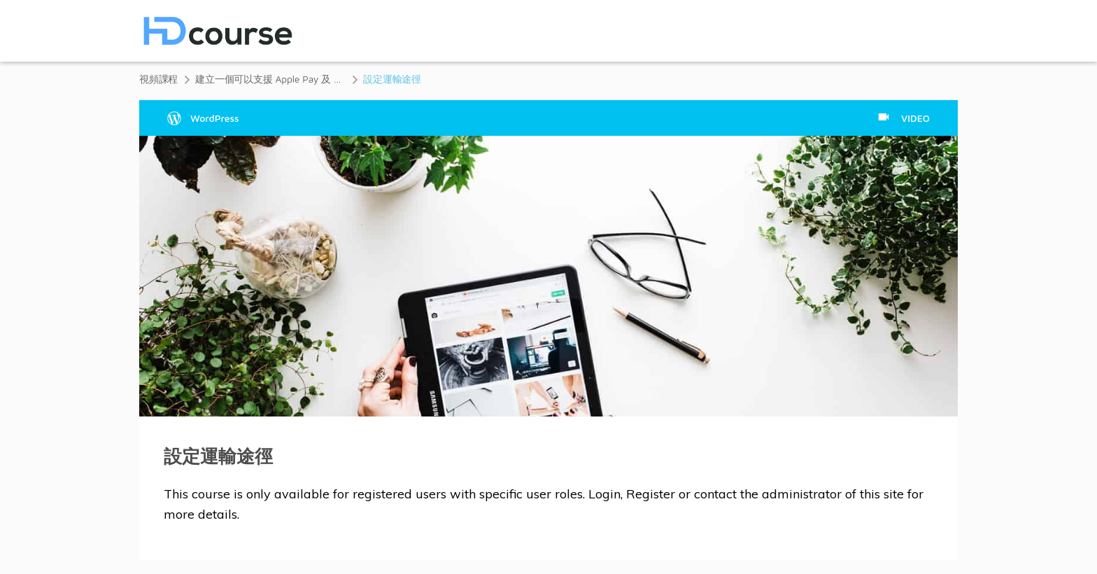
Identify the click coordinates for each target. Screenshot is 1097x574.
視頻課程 (158, 79)
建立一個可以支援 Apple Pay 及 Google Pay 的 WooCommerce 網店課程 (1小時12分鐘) (270, 79)
